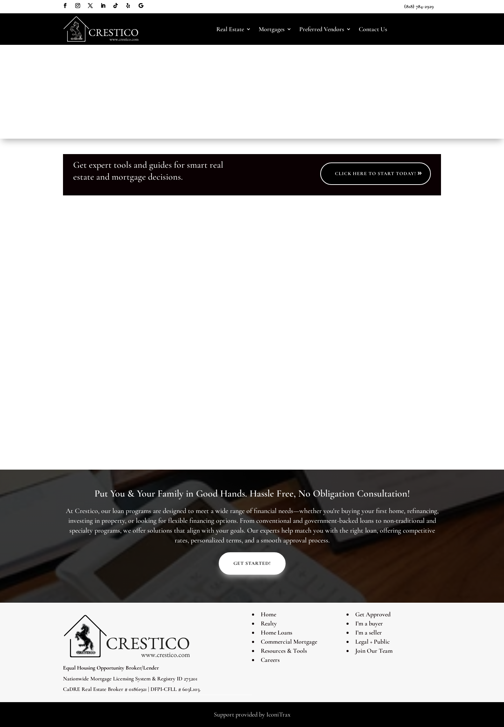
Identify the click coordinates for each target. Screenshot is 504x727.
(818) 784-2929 (419, 6)
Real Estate (230, 29)
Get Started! (252, 563)
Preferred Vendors (321, 29)
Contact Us (373, 29)
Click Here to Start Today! (375, 173)
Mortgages (272, 29)
